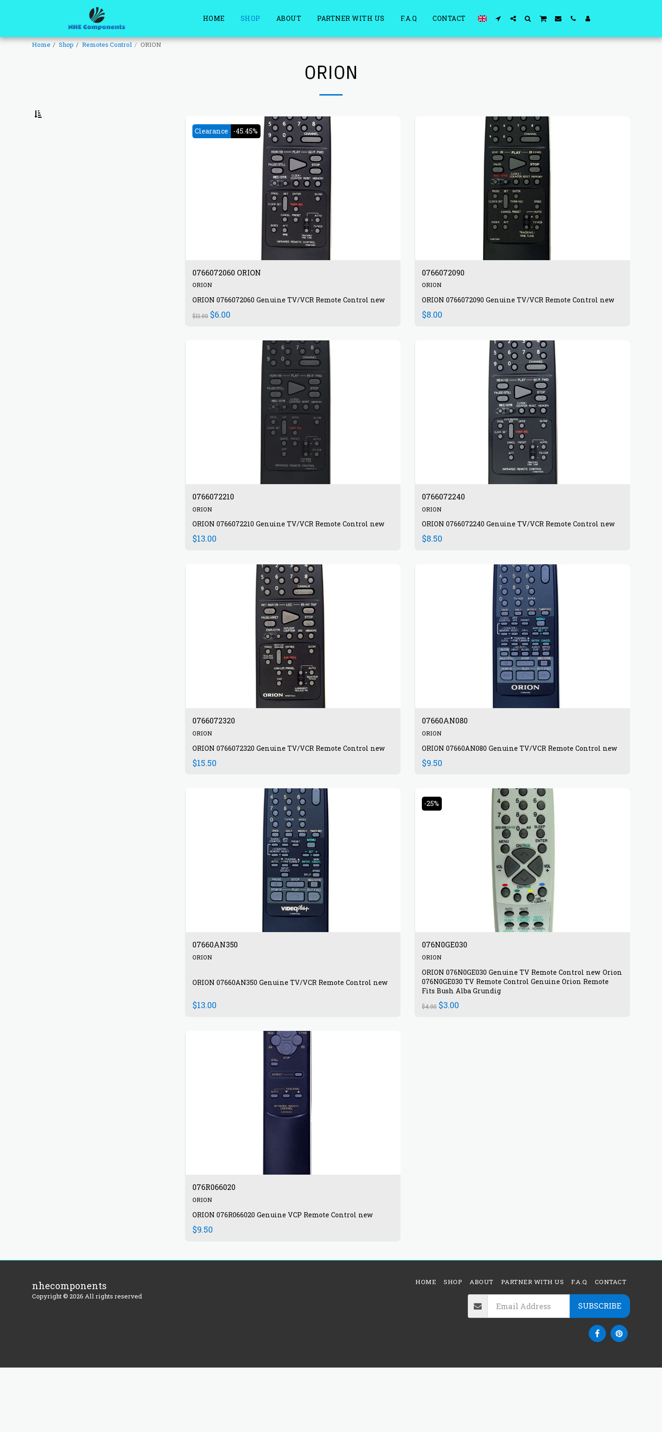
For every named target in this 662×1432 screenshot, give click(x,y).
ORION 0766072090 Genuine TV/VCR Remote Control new (517, 329)
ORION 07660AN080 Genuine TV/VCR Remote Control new (519, 802)
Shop (66, 44)
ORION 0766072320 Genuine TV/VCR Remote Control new (288, 802)
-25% (434, 862)
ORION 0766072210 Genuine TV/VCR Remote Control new (287, 565)
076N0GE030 (449, 1005)
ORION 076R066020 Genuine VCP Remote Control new (290, 1278)
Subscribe (599, 1369)
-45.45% (254, 154)
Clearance (214, 154)
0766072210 (217, 533)
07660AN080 (449, 769)
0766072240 (448, 533)
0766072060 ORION (234, 297)
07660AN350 (220, 1005)
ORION (203, 310)
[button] (498, 18)
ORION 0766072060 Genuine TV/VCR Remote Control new (288, 329)
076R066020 (218, 1250)
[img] (293, 211)
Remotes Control (107, 44)
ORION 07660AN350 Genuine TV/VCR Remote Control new (289, 1046)
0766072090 (448, 297)
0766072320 (218, 769)
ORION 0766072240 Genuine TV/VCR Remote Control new (518, 565)
